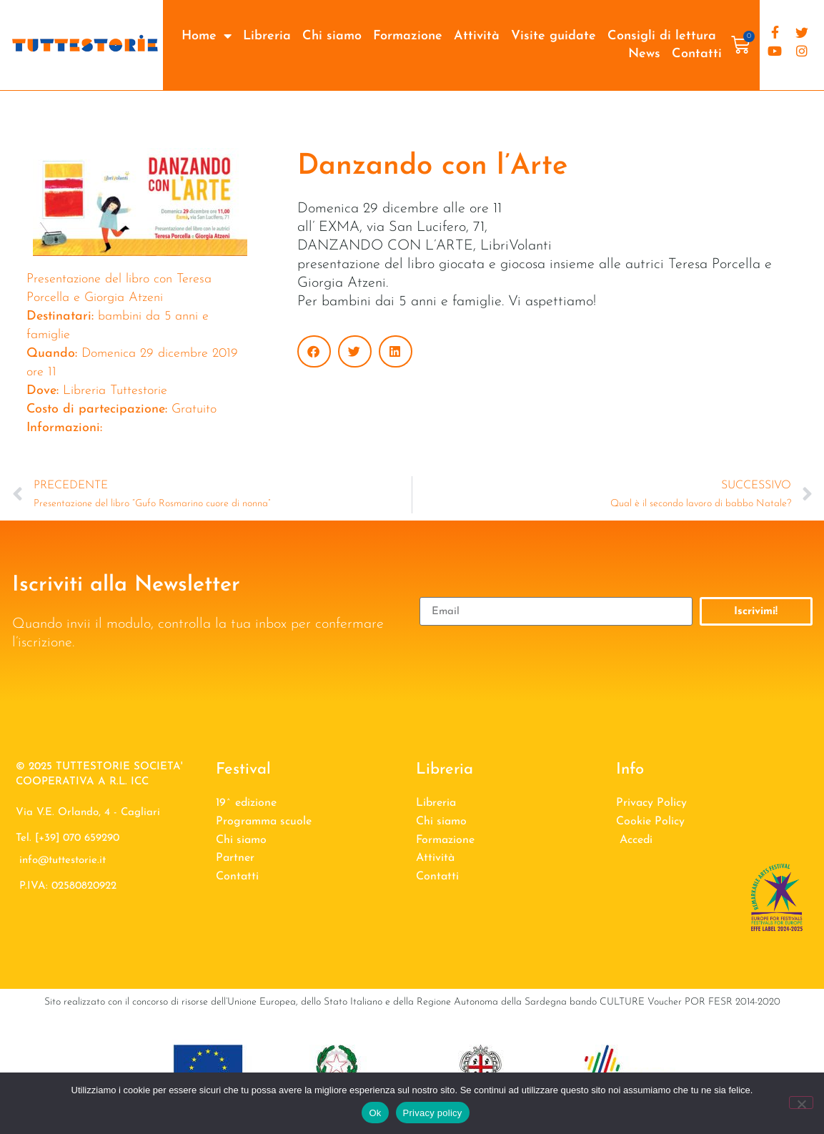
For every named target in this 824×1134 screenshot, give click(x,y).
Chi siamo (332, 36)
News (644, 54)
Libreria (267, 36)
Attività (477, 36)
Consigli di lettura (661, 36)
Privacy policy (432, 1113)
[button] (314, 351)
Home (207, 36)
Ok (375, 1113)
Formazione (407, 36)
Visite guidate (553, 36)
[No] (801, 1102)
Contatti (697, 54)
